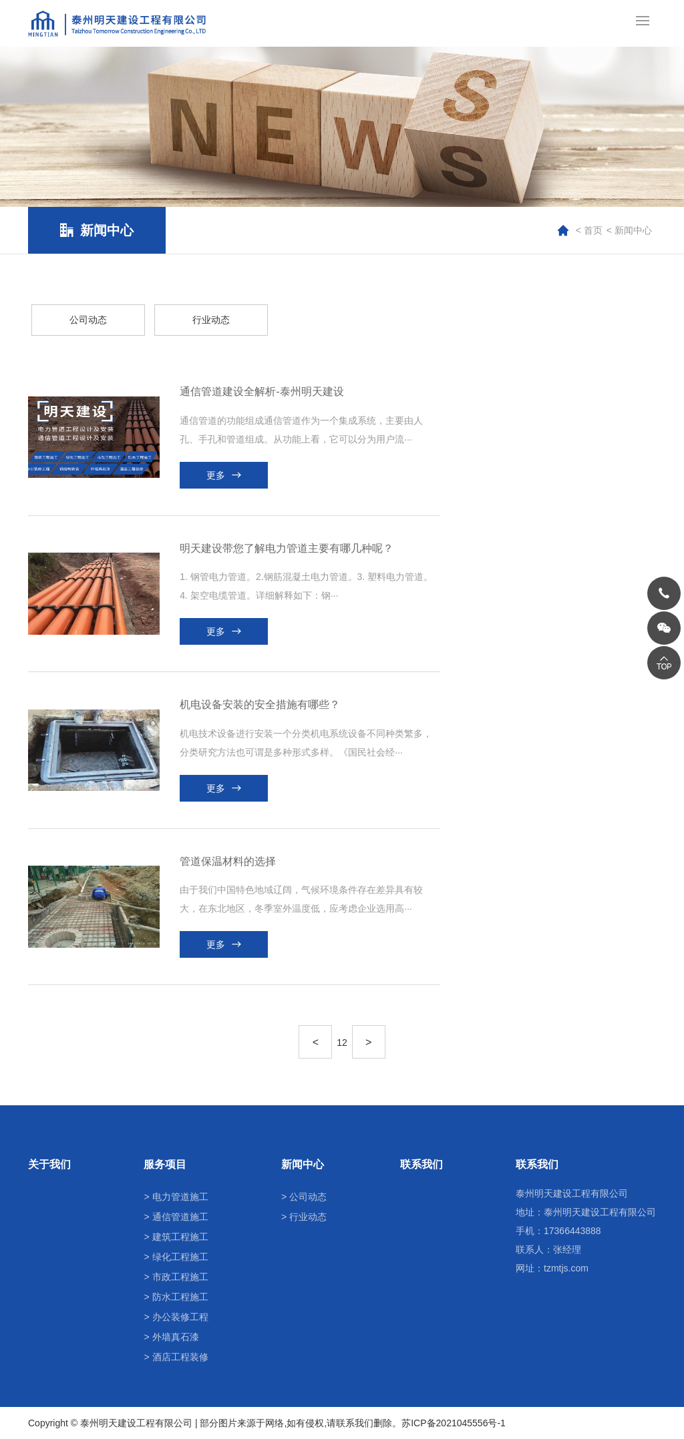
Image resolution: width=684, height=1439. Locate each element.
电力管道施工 (180, 1196)
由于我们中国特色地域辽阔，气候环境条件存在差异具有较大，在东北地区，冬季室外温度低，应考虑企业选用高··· (301, 899)
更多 (215, 475)
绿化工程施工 (180, 1256)
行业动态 (308, 1216)
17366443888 (572, 1230)
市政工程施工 (180, 1276)
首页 (593, 230)
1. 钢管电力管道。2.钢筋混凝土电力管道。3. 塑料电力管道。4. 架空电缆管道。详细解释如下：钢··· (306, 586)
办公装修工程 (180, 1317)
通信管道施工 (180, 1216)
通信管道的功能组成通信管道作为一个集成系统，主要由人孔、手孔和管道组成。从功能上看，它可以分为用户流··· (301, 430)
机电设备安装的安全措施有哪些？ (260, 704)
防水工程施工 (180, 1296)
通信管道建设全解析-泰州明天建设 (261, 391)
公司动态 (308, 1196)
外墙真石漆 (175, 1337)
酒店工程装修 (180, 1357)
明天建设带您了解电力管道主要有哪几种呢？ (286, 548)
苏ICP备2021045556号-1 (453, 1423)
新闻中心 (633, 230)
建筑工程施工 (180, 1236)
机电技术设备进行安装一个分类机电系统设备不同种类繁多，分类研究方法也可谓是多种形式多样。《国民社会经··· (306, 743)
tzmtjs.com (566, 1268)
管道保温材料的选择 (228, 861)
